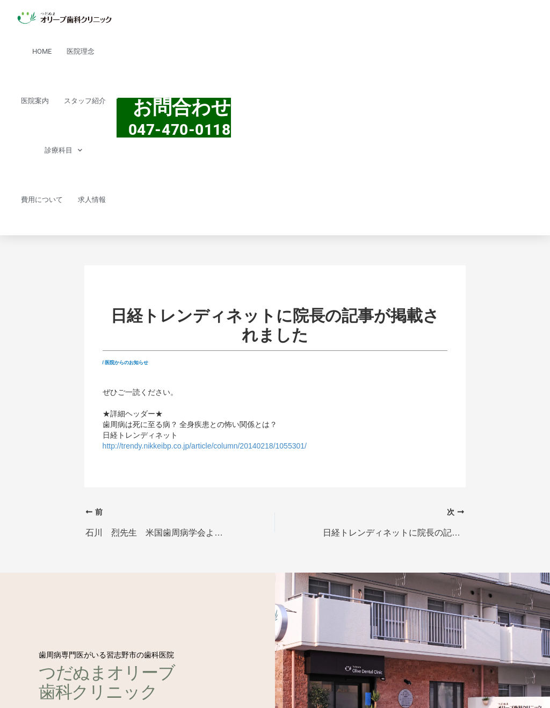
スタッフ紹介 (85, 101)
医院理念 (81, 51)
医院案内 (35, 101)
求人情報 (92, 200)
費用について (42, 200)
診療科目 (63, 150)
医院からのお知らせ (126, 362)
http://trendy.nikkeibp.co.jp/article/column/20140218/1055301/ (205, 446)
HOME (42, 51)
